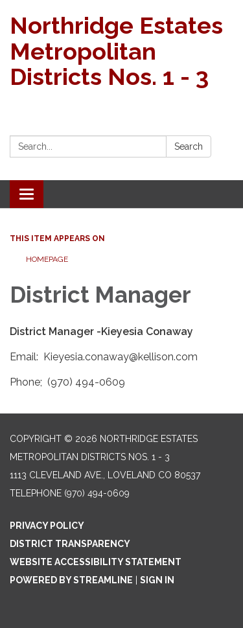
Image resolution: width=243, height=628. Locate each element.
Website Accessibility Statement (95, 562)
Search (188, 146)
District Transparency (70, 544)
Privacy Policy (47, 525)
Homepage (47, 259)
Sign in (157, 580)
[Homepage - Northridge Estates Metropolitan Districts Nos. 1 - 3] (121, 51)
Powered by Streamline (71, 580)
